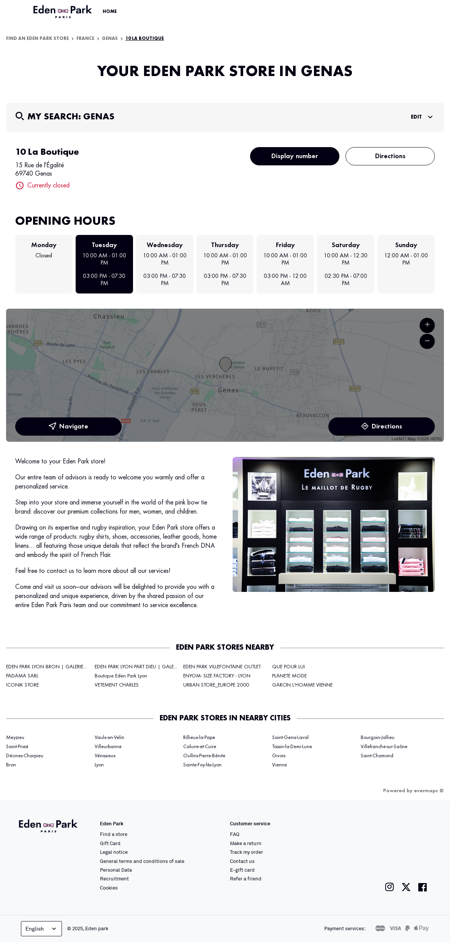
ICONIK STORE (22, 685)
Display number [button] (294, 156)
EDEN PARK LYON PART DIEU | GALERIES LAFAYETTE (150, 666)
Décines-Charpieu (24, 755)
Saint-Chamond (377, 755)
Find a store (113, 834)
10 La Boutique (144, 38)
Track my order (246, 852)
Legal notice (114, 852)
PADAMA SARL (22, 676)
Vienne (279, 765)
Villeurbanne (108, 746)
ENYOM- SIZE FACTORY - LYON (216, 676)
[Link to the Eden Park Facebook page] (422, 887)
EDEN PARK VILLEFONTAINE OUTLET (222, 666)
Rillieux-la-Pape (199, 737)
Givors (278, 755)
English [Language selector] (41, 928)
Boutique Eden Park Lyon (121, 676)
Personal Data (116, 870)
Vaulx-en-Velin (109, 737)
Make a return (245, 843)
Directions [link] (381, 426)
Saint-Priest (17, 746)
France (85, 38)
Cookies (109, 888)
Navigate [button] (68, 426)
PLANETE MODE (289, 676)
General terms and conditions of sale (142, 861)
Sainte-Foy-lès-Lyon (202, 765)
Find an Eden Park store (37, 38)
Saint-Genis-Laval (290, 737)
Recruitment (114, 878)
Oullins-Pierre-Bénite (204, 755)
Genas (110, 38)
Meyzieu (15, 737)
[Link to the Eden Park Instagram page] (389, 887)
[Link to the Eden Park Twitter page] (406, 887)
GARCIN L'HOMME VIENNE (302, 685)
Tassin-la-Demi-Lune (292, 746)
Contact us (242, 861)
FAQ (234, 834)
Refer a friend (245, 878)
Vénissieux (105, 755)
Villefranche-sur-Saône (384, 746)
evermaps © (429, 790)
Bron (11, 765)
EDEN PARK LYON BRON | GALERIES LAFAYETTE (58, 666)
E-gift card (242, 870)
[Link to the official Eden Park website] (63, 12)
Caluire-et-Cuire (199, 746)
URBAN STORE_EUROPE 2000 (216, 685)
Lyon (99, 765)
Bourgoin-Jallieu (378, 737)
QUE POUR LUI (288, 666)
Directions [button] (390, 156)
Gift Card (110, 843)
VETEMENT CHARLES (117, 685)
